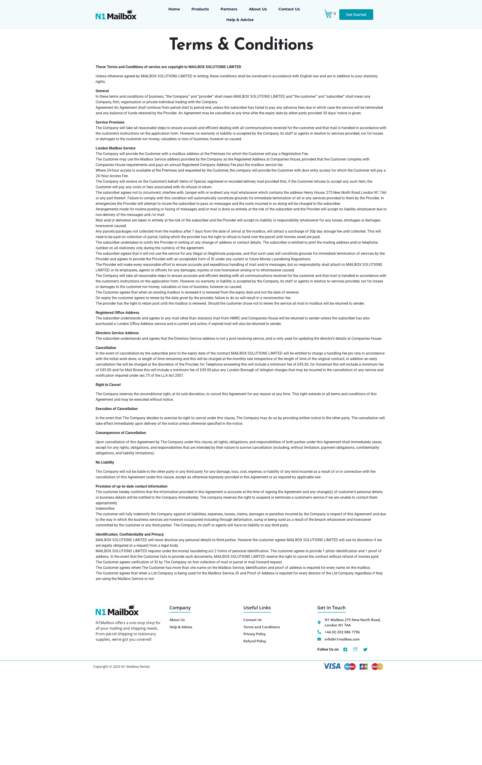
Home (174, 9)
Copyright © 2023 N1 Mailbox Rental (121, 666)
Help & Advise (240, 20)
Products (200, 9)
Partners (229, 9)
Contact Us (289, 9)
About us (258, 9)
